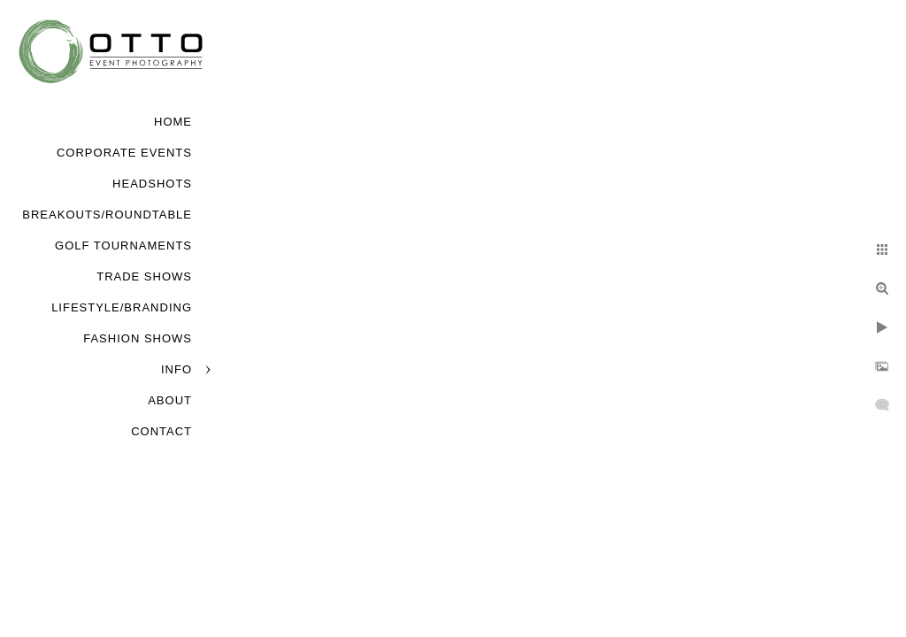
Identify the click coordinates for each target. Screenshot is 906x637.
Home (173, 121)
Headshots (152, 183)
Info (176, 369)
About (170, 400)
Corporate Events (124, 152)
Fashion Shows (137, 338)
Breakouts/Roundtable (107, 214)
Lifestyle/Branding (121, 307)
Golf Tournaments (123, 245)
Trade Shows (144, 276)
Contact (161, 431)
